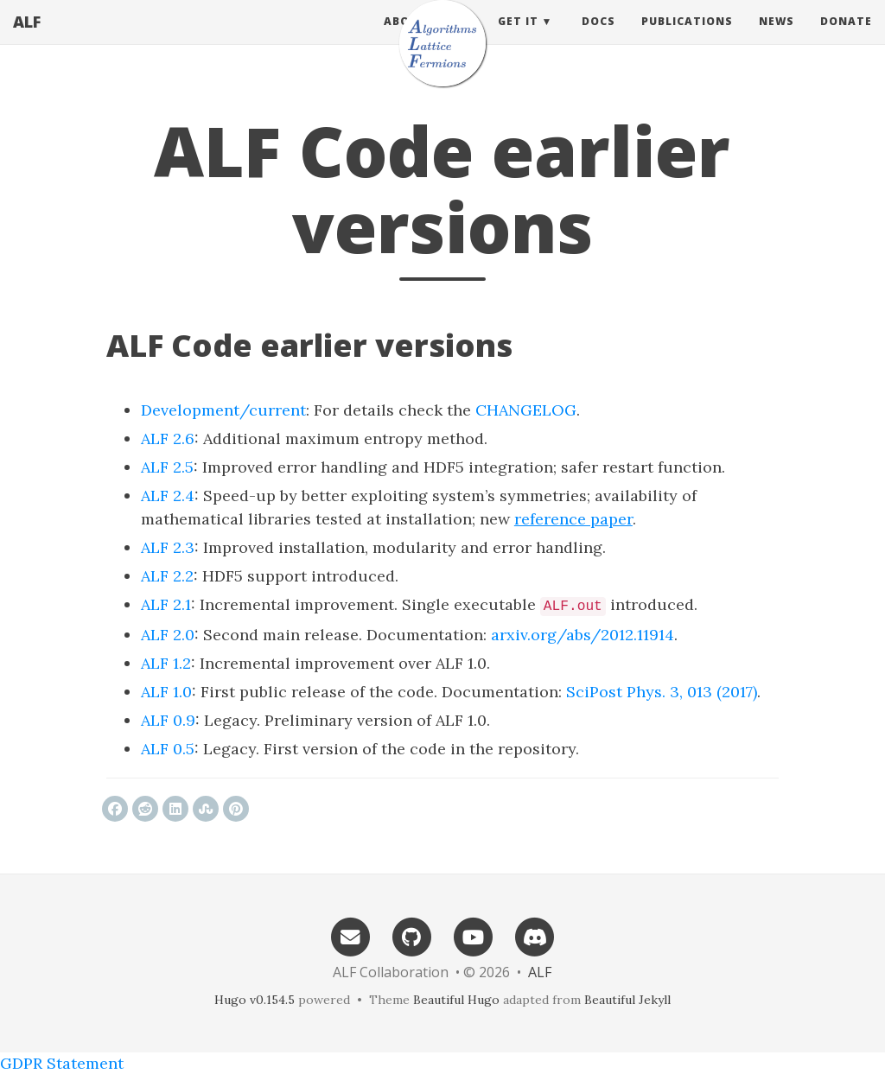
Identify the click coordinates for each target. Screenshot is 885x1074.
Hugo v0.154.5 (254, 999)
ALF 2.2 (167, 576)
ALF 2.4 (167, 495)
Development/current (223, 410)
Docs (598, 38)
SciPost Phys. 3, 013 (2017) (661, 692)
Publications (687, 38)
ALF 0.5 (167, 749)
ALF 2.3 (167, 547)
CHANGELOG (525, 410)
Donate (846, 38)
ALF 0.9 (168, 720)
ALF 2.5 (167, 467)
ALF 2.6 (167, 438)
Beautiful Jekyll (627, 999)
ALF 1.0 (166, 692)
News (776, 38)
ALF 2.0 (167, 635)
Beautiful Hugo (456, 999)
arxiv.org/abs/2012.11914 (582, 635)
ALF (27, 39)
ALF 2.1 (166, 604)
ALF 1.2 (166, 663)
